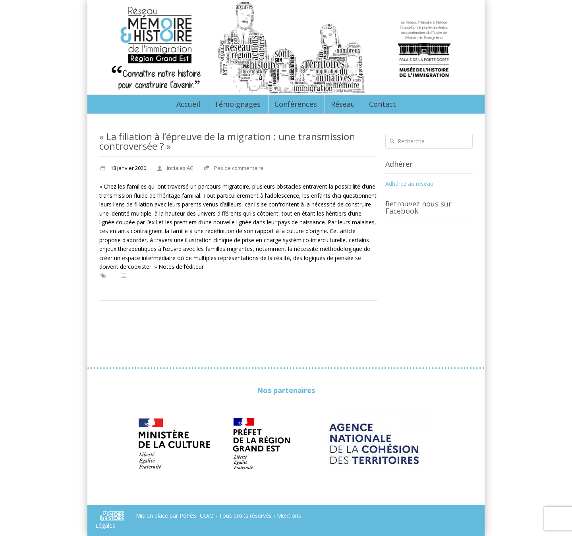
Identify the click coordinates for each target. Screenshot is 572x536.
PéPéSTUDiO (197, 515)
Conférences (295, 104)
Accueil (188, 104)
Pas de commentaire (239, 168)
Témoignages (237, 104)
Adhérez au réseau (409, 183)
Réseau (343, 104)
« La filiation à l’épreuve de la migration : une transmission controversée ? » (227, 141)
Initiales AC (180, 168)
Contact (382, 104)
